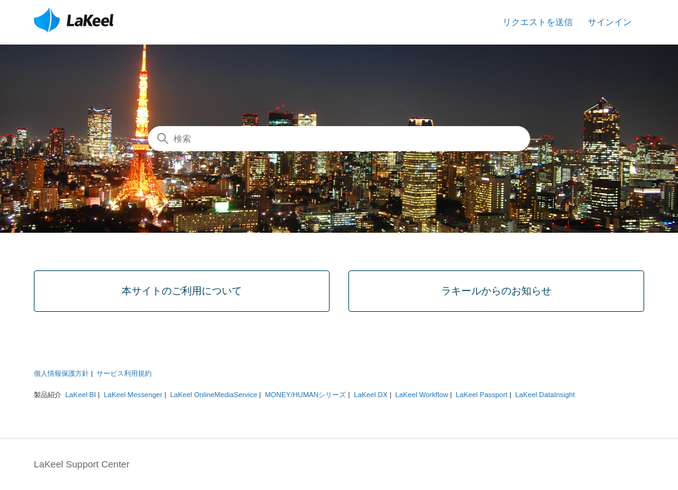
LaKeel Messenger (132, 394)
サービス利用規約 (124, 373)
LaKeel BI (80, 394)
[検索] (339, 138)
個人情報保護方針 (61, 373)
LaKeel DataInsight (545, 394)
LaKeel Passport (482, 394)
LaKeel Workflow (421, 394)
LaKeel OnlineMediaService (214, 394)
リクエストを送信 (538, 22)
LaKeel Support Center (82, 464)
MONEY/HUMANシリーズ (306, 394)
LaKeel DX (371, 394)
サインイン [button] (610, 22)
